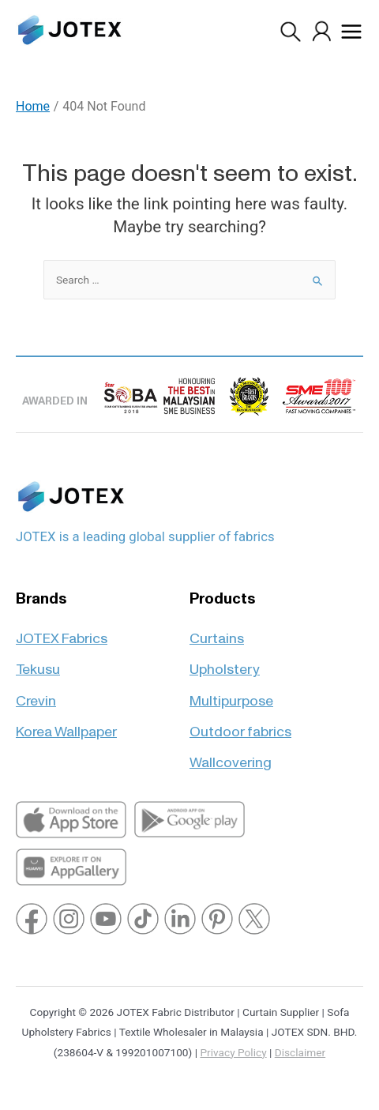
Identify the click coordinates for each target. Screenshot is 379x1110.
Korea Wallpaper (66, 725)
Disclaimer (300, 1052)
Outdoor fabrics (240, 725)
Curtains (217, 631)
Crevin (36, 694)
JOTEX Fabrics (61, 631)
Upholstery (225, 662)
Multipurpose (231, 694)
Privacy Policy (233, 1052)
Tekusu (38, 662)
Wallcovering (231, 756)
